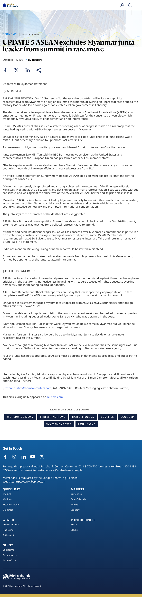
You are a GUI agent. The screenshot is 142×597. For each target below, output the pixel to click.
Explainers (8, 510)
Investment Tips (58, 424)
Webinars (7, 499)
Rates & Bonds (83, 416)
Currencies (76, 494)
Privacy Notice (10, 555)
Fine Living (87, 424)
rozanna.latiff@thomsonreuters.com (27, 388)
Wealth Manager (11, 504)
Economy (128, 416)
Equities (107, 416)
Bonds (74, 524)
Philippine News (52, 416)
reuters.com (55, 397)
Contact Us (8, 549)
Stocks (74, 530)
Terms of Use (9, 560)
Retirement (8, 535)
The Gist (7, 494)
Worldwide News (20, 416)
